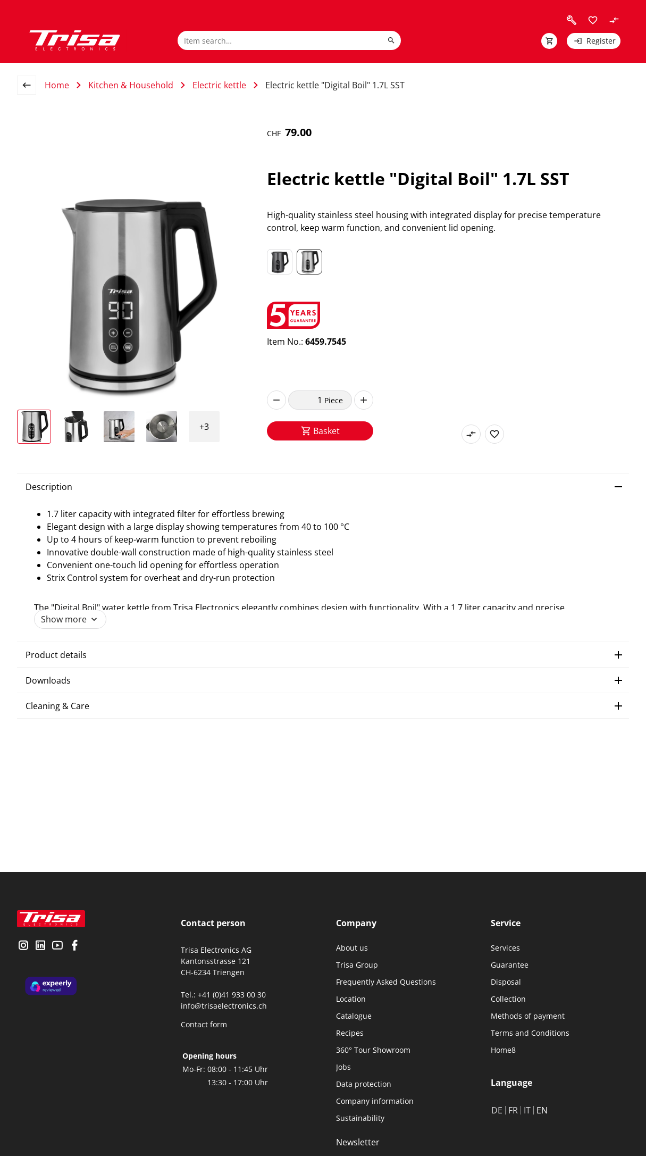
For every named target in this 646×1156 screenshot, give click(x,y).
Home (57, 85)
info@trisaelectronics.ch (224, 1006)
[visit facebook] (74, 946)
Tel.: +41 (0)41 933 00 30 (223, 994)
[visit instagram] (23, 946)
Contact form (204, 1024)
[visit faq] (571, 20)
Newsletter (358, 1142)
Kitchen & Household (130, 85)
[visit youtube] (57, 946)
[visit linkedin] (40, 946)
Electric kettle (219, 85)
